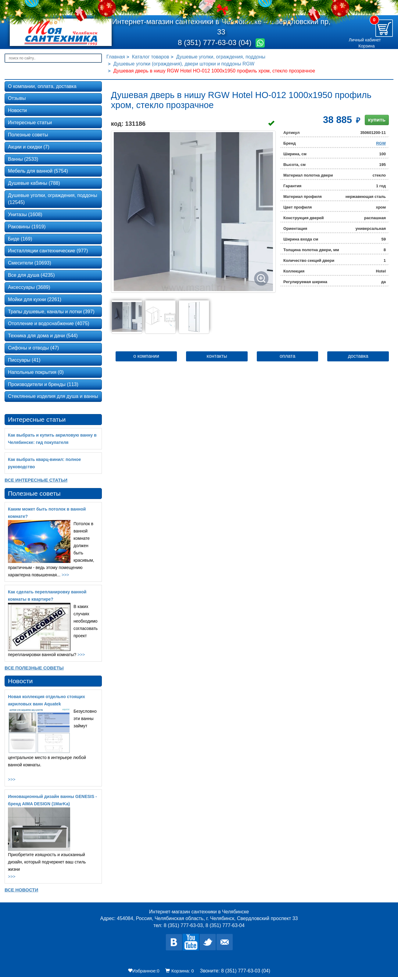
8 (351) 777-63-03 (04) (215, 42)
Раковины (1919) (27, 226)
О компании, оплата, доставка (42, 86)
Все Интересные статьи (36, 480)
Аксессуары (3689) (29, 287)
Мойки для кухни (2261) (34, 299)
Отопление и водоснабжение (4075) (48, 323)
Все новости (21, 889)
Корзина (366, 46)
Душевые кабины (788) (34, 183)
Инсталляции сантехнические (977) (48, 250)
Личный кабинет (365, 39)
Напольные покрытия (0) (36, 372)
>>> (65, 574)
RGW (381, 143)
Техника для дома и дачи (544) (43, 335)
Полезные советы (28, 134)
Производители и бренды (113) (43, 384)
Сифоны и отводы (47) (33, 347)
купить (376, 120)
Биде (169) (20, 238)
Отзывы (17, 98)
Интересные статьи (30, 122)
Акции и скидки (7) (28, 146)
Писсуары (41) (24, 360)
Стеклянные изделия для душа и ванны (53, 396)
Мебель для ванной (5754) (38, 171)
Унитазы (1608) (25, 214)
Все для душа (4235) (31, 275)
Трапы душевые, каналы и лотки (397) (51, 311)
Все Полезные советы (34, 667)
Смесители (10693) (29, 262)
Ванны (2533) (23, 159)
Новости (17, 110)
